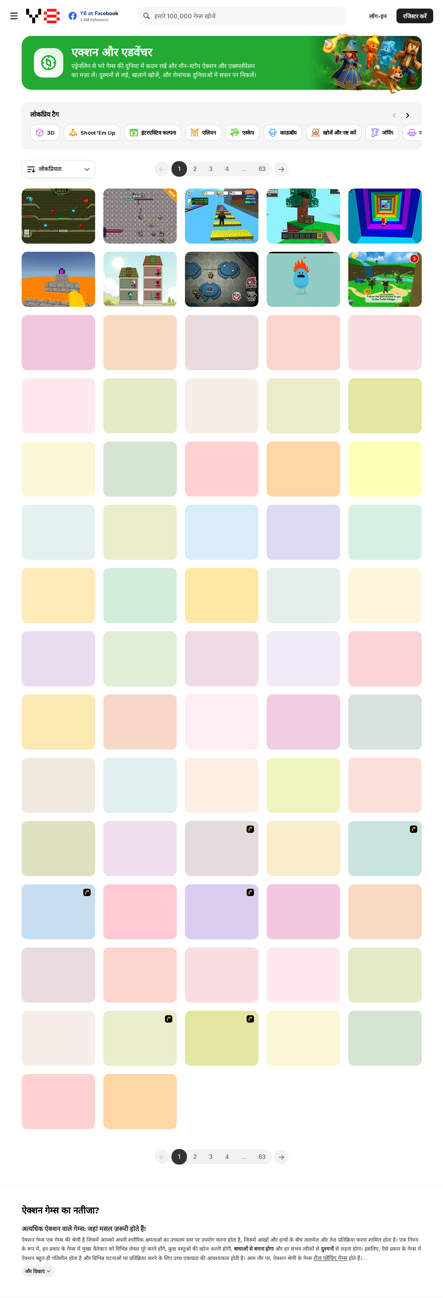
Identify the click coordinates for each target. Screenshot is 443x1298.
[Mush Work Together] (385, 722)
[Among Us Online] (221, 279)
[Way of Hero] (58, 469)
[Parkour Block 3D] (58, 279)
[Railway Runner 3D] (303, 785)
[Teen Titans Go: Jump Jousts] (140, 848)
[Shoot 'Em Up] (92, 132)
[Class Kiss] (385, 848)
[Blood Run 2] (58, 532)
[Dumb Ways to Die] (303, 279)
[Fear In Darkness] (385, 658)
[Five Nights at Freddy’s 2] (140, 975)
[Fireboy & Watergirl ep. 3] (140, 1038)
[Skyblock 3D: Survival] (303, 216)
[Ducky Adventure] (221, 785)
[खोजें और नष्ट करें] (333, 132)
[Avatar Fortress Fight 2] (58, 911)
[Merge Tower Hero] (140, 279)
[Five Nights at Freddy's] (221, 975)
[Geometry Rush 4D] (140, 469)
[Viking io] (303, 658)
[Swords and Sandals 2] (221, 1038)
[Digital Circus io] (385, 469)
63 (262, 169)
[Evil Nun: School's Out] (58, 722)
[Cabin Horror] (385, 975)
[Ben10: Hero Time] (221, 722)
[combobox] (58, 169)
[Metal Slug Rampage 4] (221, 911)
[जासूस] (420, 132)
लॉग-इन (378, 16)
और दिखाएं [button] (35, 1271)
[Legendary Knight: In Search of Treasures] (303, 532)
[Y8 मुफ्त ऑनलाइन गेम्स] (43, 16)
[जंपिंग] (381, 132)
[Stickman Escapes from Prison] (385, 1038)
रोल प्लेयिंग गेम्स (330, 1257)
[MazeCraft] (140, 658)
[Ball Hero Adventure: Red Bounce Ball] (385, 785)
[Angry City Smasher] (221, 469)
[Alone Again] (140, 595)
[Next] (409, 115)
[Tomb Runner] (58, 1038)
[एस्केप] (242, 132)
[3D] (45, 132)
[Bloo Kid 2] (140, 785)
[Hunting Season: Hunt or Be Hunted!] (58, 1101)
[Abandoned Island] (303, 342)
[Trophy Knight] (385, 532)
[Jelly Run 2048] (303, 1038)
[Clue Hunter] (303, 469)
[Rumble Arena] (58, 405)
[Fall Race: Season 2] (140, 722)
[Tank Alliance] (140, 911)
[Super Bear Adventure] (385, 279)
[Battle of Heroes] (58, 975)
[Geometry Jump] (221, 342)
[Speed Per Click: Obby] (221, 216)
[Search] (147, 16)
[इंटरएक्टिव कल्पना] (153, 132)
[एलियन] (203, 132)
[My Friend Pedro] (221, 848)
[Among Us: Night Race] (303, 722)
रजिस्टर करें (415, 16)
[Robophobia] (385, 405)
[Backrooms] (385, 595)
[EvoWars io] (58, 848)
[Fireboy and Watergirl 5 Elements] (58, 216)
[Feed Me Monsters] (140, 342)
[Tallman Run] (303, 595)
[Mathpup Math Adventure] (221, 595)
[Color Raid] (303, 975)
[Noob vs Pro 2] (58, 658)
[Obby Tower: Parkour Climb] (385, 216)
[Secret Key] (140, 532)
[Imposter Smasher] (221, 658)
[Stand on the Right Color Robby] (140, 405)
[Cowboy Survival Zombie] (58, 595)
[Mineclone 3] (303, 848)
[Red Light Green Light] (303, 405)
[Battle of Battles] (221, 405)
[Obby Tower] (385, 911)
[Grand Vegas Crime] (58, 342)
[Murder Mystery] (303, 911)
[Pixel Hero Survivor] (140, 216)
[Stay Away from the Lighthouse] (221, 532)
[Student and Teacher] (385, 342)
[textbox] (58, 169)
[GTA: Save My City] (58, 785)
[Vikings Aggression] (140, 1101)
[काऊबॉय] (282, 132)
